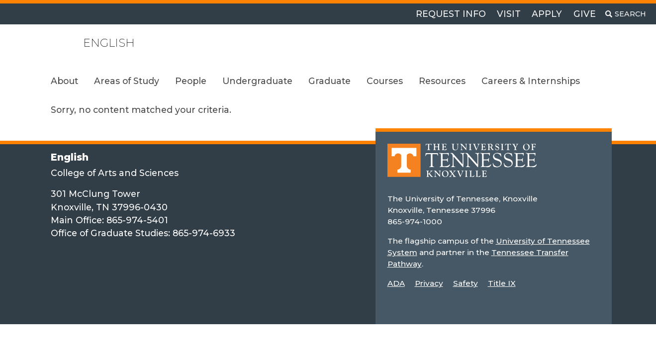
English (109, 43)
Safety (465, 283)
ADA (396, 283)
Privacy (429, 283)
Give (584, 13)
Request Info (451, 13)
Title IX (502, 283)
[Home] (462, 167)
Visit (509, 13)
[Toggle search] (625, 13)
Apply (547, 13)
